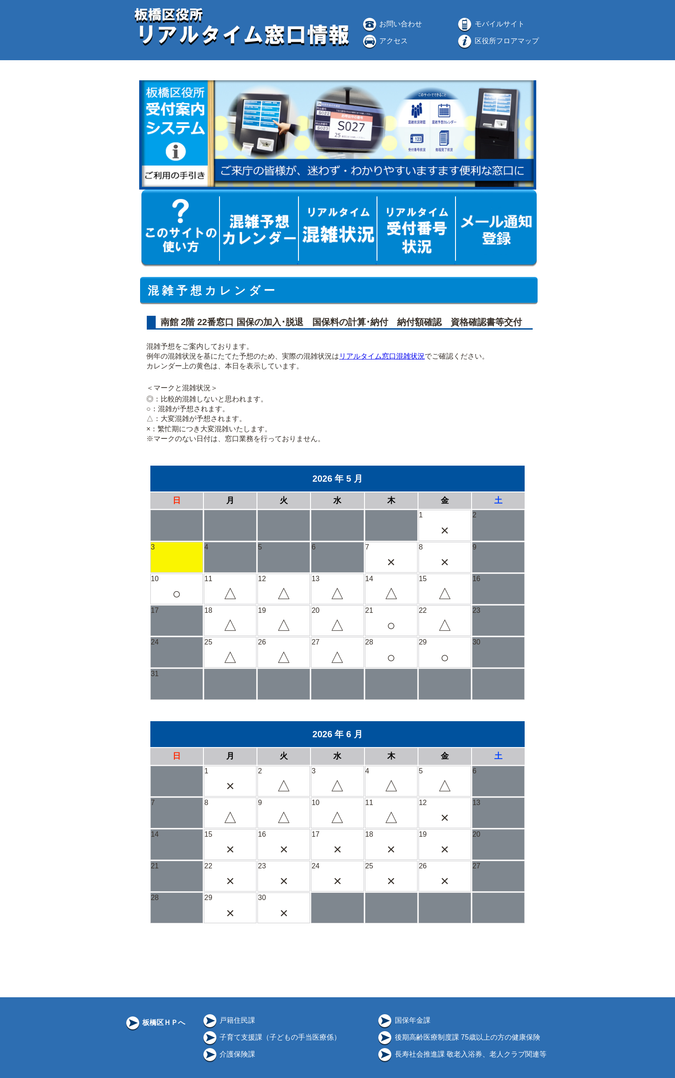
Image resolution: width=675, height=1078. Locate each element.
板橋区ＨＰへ (154, 1022)
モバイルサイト (490, 24)
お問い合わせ (391, 24)
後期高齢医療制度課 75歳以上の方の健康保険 (458, 1037)
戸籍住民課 (228, 1020)
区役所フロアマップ (497, 41)
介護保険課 (228, 1054)
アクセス (384, 41)
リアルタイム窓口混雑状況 (382, 356)
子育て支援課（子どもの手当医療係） (271, 1037)
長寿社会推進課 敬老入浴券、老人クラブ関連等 (462, 1054)
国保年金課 (403, 1020)
